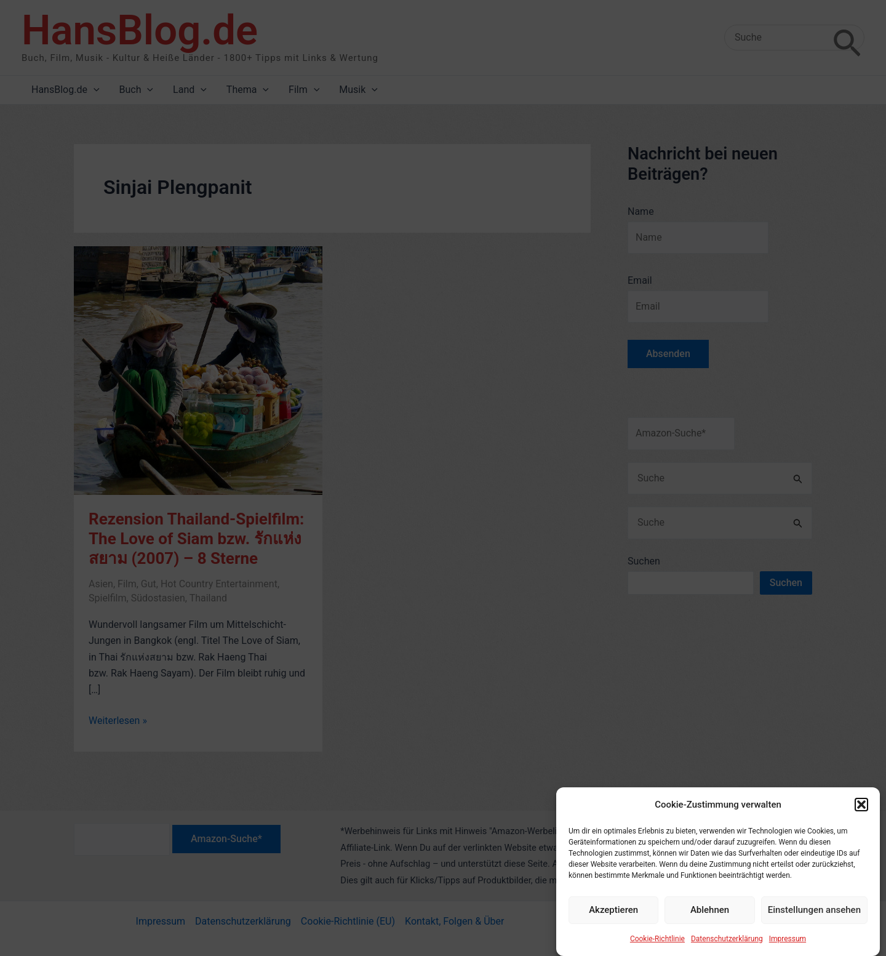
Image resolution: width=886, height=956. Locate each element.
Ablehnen (709, 917)
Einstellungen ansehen (814, 917)
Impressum (787, 946)
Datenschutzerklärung (727, 946)
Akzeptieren (613, 917)
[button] (861, 812)
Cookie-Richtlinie (657, 946)
